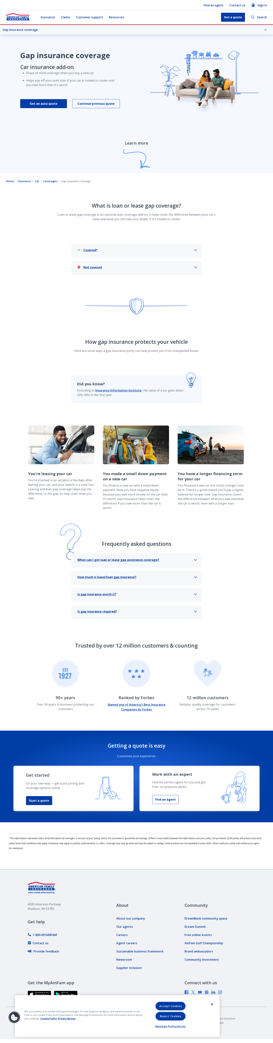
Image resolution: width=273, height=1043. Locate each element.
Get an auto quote (43, 104)
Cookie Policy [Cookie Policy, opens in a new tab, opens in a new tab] (48, 1018)
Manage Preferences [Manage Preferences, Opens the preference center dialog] (170, 1026)
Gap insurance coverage (135, 30)
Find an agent (213, 5)
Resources (116, 17)
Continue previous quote (96, 104)
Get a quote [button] (233, 17)
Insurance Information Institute (118, 390)
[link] (42, 935)
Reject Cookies (170, 1016)
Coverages (50, 181)
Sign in (259, 5)
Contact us (237, 5)
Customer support (89, 17)
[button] (14, 1017)
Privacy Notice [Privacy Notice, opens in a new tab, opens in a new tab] (67, 1018)
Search (259, 17)
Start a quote (39, 801)
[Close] (212, 1004)
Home (10, 181)
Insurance (48, 17)
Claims (65, 17)
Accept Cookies (170, 1006)
